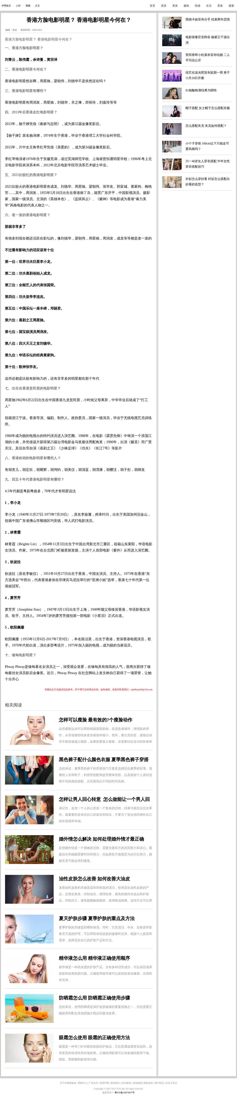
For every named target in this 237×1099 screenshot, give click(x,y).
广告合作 (93, 1083)
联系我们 (115, 1083)
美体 (175, 5)
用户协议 (159, 1083)
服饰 (186, 5)
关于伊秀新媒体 (68, 1083)
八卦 (18, 5)
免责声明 (104, 1083)
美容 (163, 5)
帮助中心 (82, 1083)
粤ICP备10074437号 (125, 1092)
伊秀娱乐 (6, 5)
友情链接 (137, 1083)
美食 (220, 5)
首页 (152, 5)
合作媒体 (126, 1083)
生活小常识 (171, 1083)
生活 (209, 5)
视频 (28, 5)
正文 (37, 5)
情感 (197, 5)
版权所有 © (108, 1092)
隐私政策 (148, 1083)
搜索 (231, 5)
